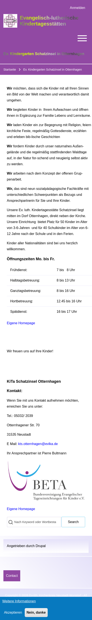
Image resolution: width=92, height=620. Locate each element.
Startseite (9, 69)
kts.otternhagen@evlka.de (38, 444)
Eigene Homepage (21, 323)
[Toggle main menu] (46, 38)
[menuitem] (77, 7)
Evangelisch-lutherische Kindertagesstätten (49, 21)
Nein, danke (36, 614)
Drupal (41, 546)
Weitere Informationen (19, 603)
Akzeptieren (13, 614)
